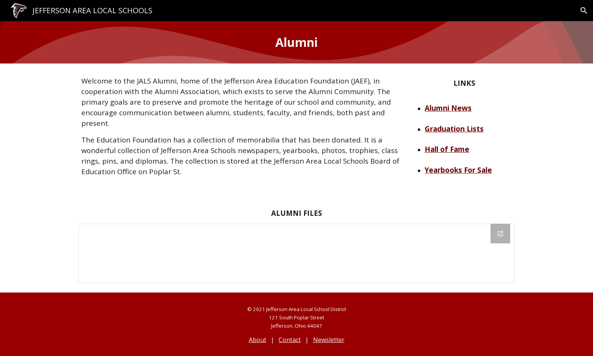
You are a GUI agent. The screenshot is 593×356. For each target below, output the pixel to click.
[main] (296, 42)
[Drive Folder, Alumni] (296, 253)
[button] (584, 11)
